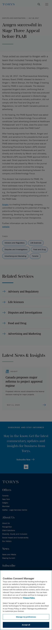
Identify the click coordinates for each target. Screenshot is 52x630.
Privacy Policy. (29, 598)
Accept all (26, 625)
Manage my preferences (26, 617)
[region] (26, 600)
